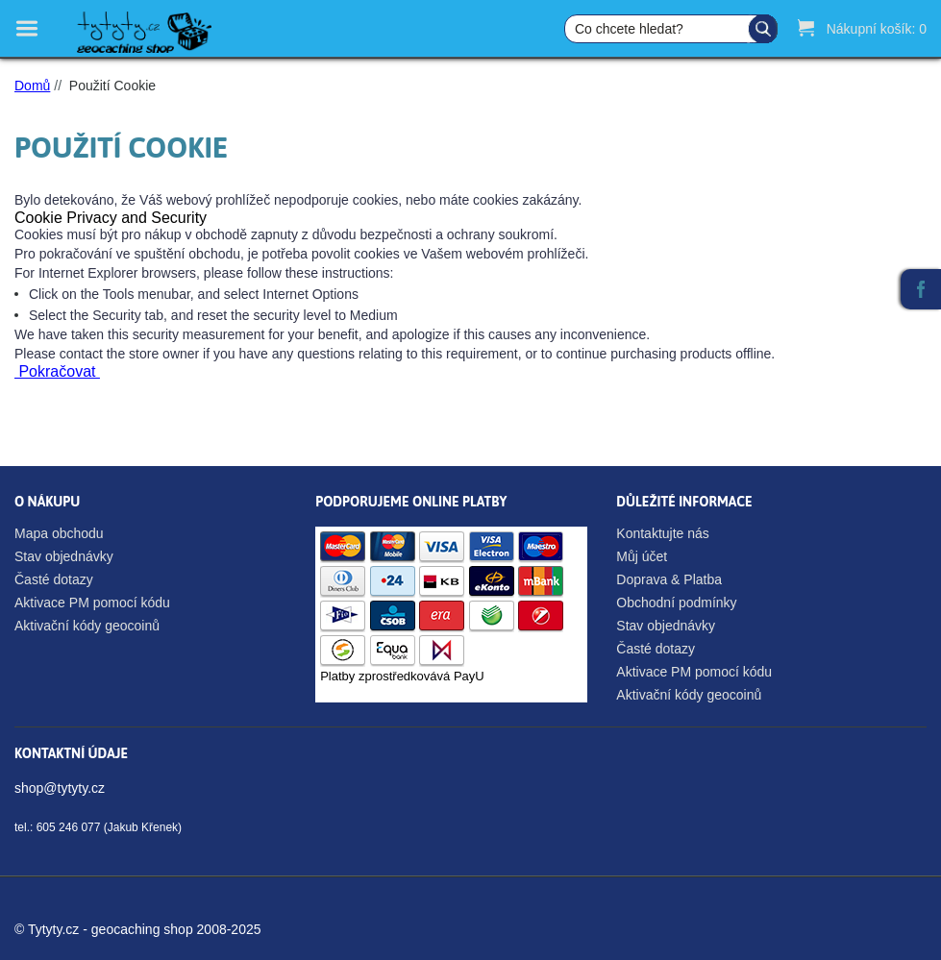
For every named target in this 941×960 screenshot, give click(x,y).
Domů (32, 85)
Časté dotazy (53, 579)
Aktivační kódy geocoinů (87, 625)
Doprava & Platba (669, 579)
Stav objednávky (63, 556)
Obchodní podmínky (676, 602)
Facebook (920, 289)
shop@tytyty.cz (59, 788)
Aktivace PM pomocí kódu (92, 602)
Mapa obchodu (59, 533)
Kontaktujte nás (662, 533)
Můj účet (641, 556)
